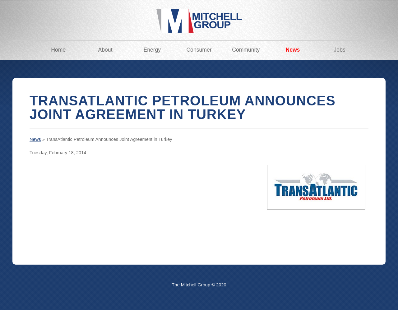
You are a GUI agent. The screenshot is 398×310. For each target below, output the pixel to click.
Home (58, 50)
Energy (152, 50)
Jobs (339, 50)
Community (246, 50)
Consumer (198, 50)
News (292, 50)
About (105, 50)
